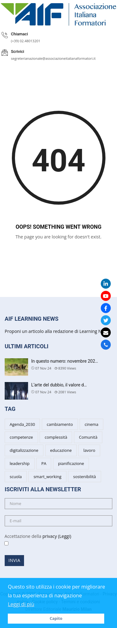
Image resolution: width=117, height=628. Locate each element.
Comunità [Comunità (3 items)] (88, 437)
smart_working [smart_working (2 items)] (47, 476)
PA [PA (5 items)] (43, 463)
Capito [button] (56, 618)
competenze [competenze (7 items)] (21, 437)
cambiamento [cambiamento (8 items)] (60, 424)
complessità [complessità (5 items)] (56, 437)
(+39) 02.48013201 (25, 40)
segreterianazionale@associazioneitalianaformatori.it (53, 58)
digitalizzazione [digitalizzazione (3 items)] (24, 450)
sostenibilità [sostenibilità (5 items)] (84, 476)
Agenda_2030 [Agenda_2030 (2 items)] (22, 424)
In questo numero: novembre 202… (64, 361)
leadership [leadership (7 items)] (20, 463)
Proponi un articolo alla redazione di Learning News (57, 331)
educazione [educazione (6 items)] (61, 450)
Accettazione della (35, 540)
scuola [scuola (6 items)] (16, 476)
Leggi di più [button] (21, 604)
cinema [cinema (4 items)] (91, 424)
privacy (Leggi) (56, 536)
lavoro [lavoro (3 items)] (89, 450)
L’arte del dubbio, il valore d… (59, 384)
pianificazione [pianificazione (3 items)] (71, 463)
